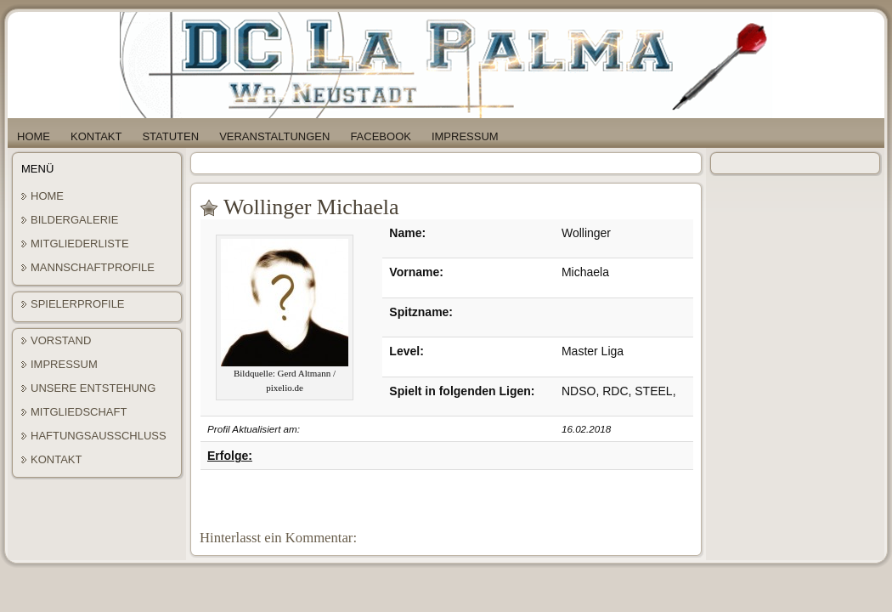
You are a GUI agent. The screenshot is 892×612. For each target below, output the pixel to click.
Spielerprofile (78, 304)
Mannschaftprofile (93, 267)
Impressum (465, 136)
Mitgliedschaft (79, 411)
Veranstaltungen (274, 136)
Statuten (170, 136)
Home (33, 136)
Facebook (380, 136)
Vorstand (61, 340)
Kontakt (96, 136)
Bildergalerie (74, 219)
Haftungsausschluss (99, 435)
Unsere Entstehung (93, 388)
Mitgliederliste (80, 243)
